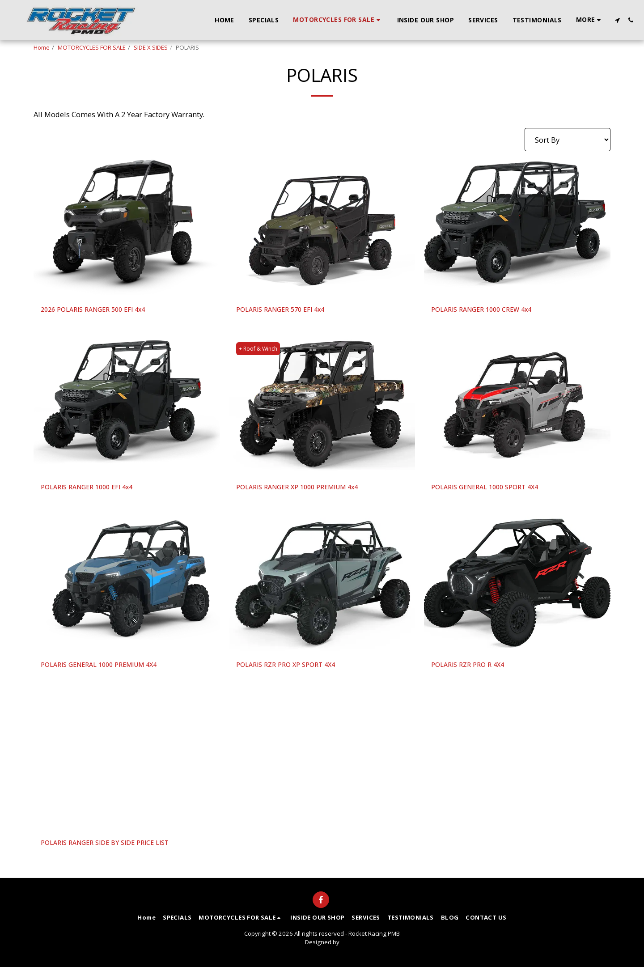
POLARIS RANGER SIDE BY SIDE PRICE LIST (116, 848)
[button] (617, 20)
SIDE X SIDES (151, 47)
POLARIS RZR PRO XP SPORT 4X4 (293, 669)
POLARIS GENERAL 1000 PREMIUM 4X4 (108, 669)
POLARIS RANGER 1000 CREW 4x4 (489, 310)
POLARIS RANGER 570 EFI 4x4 (287, 310)
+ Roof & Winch (260, 350)
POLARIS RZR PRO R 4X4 (473, 669)
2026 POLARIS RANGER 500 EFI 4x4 (101, 310)
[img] (127, 227)
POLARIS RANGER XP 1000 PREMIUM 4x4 (307, 489)
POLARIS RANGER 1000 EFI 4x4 (94, 489)
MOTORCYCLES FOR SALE (92, 47)
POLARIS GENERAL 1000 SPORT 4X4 (493, 489)
